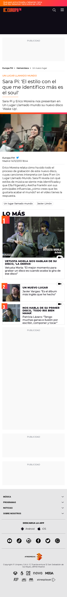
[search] (54, 10)
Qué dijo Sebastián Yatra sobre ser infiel (22, 4)
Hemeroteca (23, 68)
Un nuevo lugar (39, 68)
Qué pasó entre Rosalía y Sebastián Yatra (22, 2)
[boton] (49, 496)
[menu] (62, 9)
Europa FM (7, 68)
